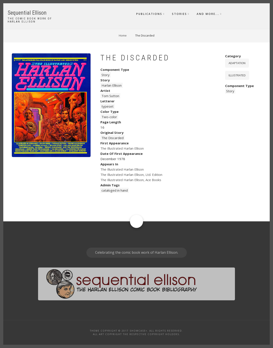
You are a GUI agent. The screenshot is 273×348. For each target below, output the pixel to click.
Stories (179, 14)
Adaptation (237, 63)
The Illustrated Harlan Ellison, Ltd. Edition (131, 174)
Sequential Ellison (27, 13)
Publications (149, 14)
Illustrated (237, 75)
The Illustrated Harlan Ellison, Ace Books (130, 180)
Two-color (109, 117)
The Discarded (113, 138)
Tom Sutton (110, 96)
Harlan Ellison (112, 85)
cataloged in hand (115, 190)
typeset (108, 106)
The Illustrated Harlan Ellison (122, 148)
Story (106, 75)
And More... (208, 14)
